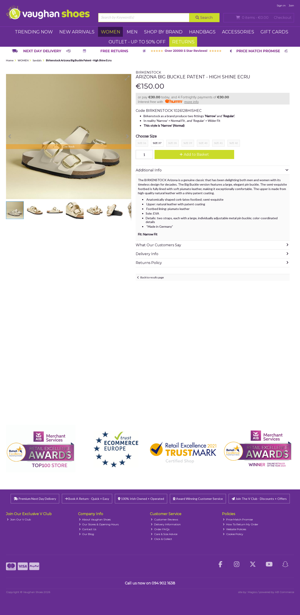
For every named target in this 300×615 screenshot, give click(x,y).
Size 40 (203, 143)
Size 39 (187, 143)
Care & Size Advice (164, 534)
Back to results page (152, 277)
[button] (127, 77)
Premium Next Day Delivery (35, 499)
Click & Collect (161, 539)
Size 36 (141, 143)
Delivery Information (166, 524)
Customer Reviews (164, 519)
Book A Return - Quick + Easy (87, 499)
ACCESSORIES (238, 32)
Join (291, 5)
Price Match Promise (238, 519)
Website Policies (234, 529)
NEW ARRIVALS (76, 32)
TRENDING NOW (34, 32)
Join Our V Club (19, 519)
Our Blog (86, 534)
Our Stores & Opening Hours (99, 524)
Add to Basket (194, 154)
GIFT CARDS (274, 32)
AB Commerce (284, 592)
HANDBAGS (202, 32)
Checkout (283, 18)
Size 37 (157, 143)
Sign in (281, 5)
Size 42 (233, 143)
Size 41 (218, 143)
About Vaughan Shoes (95, 519)
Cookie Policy (233, 534)
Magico (252, 592)
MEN (132, 32)
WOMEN (110, 32)
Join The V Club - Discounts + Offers (259, 499)
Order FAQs (160, 529)
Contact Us (87, 529)
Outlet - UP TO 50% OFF (137, 42)
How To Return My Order (240, 524)
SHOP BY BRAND (163, 32)
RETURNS (183, 42)
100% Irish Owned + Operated (141, 499)
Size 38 (172, 143)
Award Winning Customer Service (198, 499)
